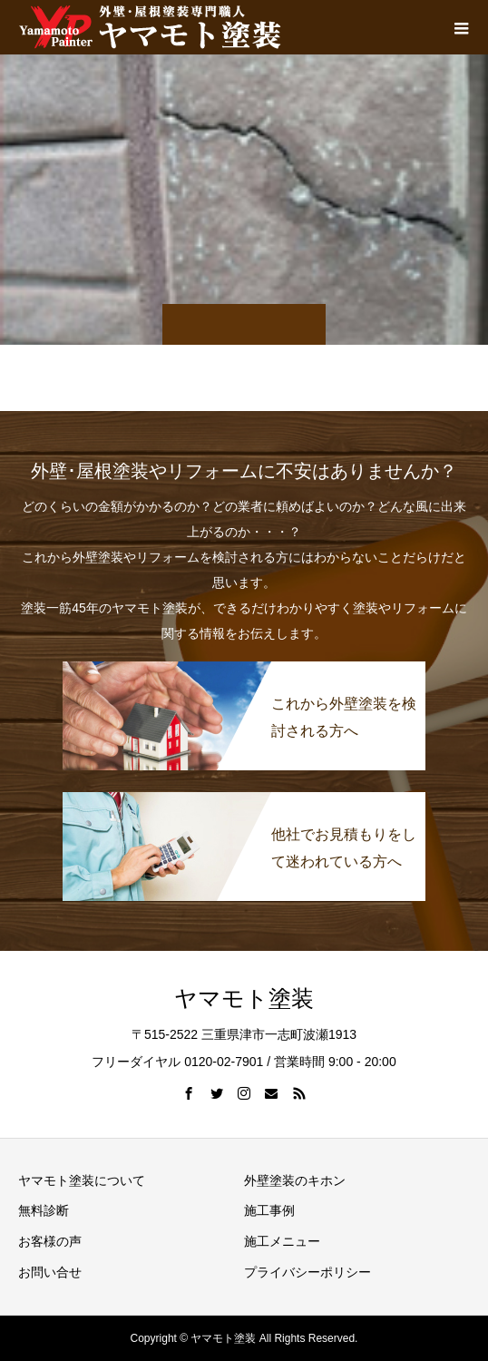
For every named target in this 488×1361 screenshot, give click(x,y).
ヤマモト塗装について (81, 1180)
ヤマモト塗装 (244, 998)
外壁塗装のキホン (295, 1180)
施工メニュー (282, 1241)
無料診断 (43, 1210)
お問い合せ (50, 1272)
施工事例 (269, 1210)
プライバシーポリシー (307, 1272)
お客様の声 (50, 1241)
